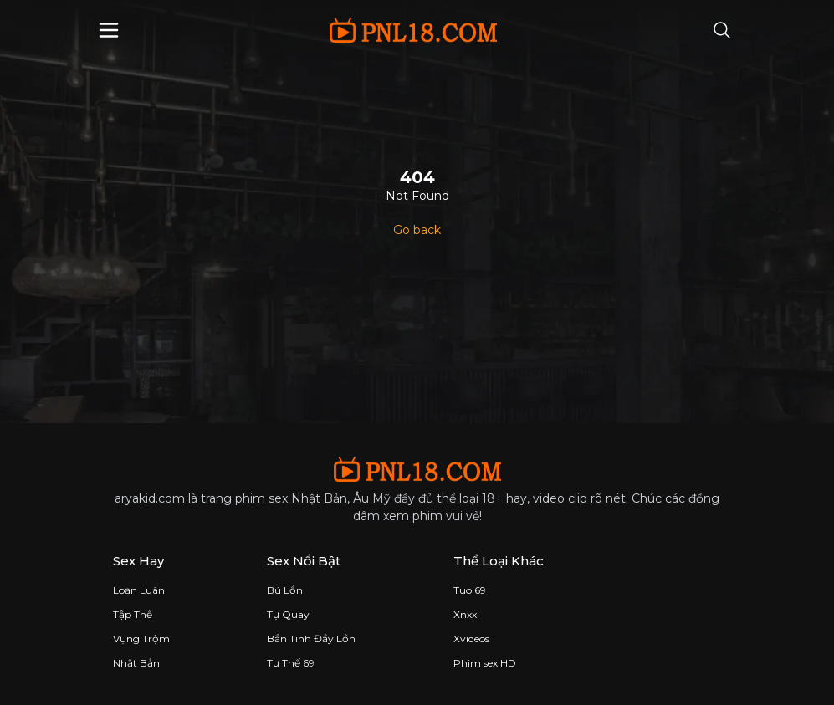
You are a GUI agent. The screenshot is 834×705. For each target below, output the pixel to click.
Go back (417, 230)
